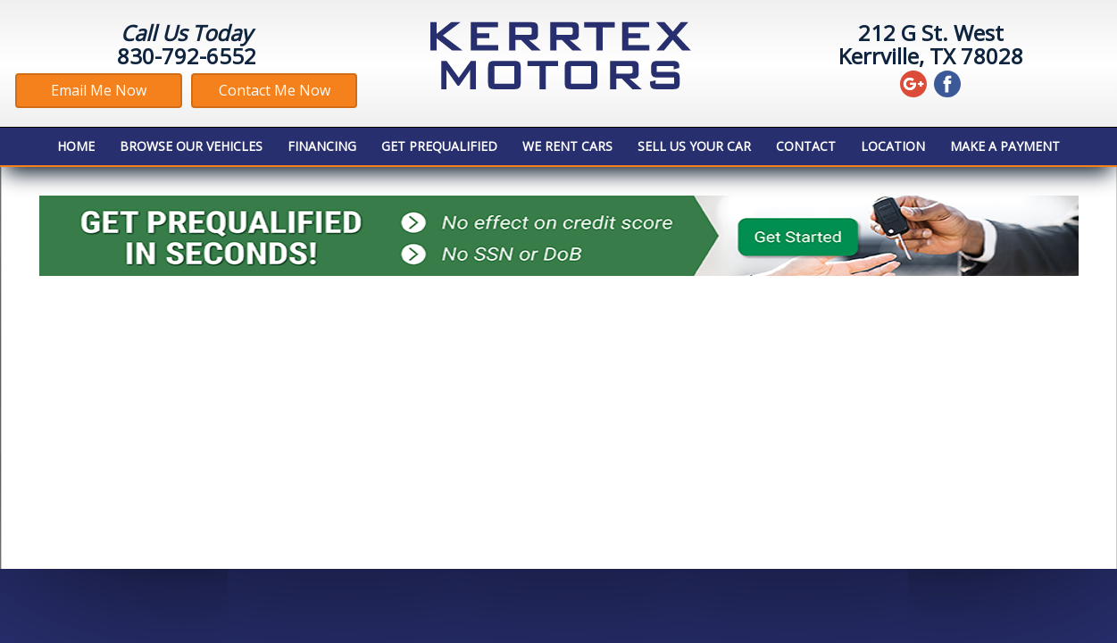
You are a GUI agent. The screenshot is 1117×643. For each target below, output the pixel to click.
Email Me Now (98, 90)
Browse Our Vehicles (191, 146)
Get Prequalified (439, 146)
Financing (322, 146)
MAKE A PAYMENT (1005, 146)
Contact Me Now (274, 90)
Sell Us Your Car (694, 146)
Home (76, 146)
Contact (806, 146)
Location (893, 146)
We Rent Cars (567, 146)
